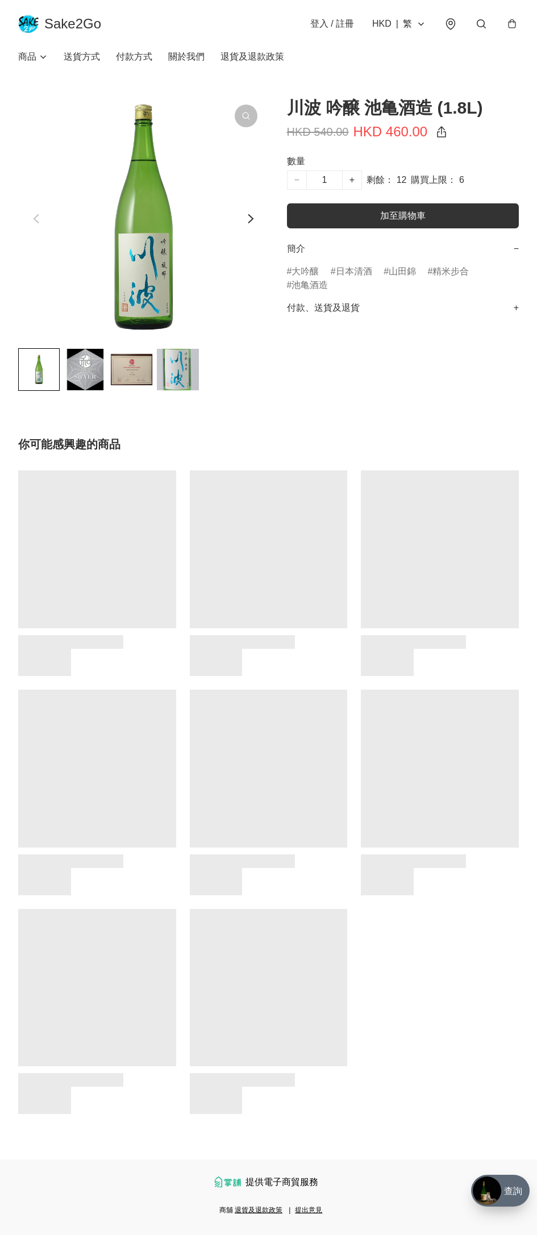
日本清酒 (354, 271)
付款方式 (134, 56)
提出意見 (308, 1210)
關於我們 (186, 56)
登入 (332, 23)
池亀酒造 (310, 285)
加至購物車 (403, 215)
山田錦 (402, 271)
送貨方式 (82, 56)
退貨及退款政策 (252, 56)
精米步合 (450, 271)
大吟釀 (305, 271)
